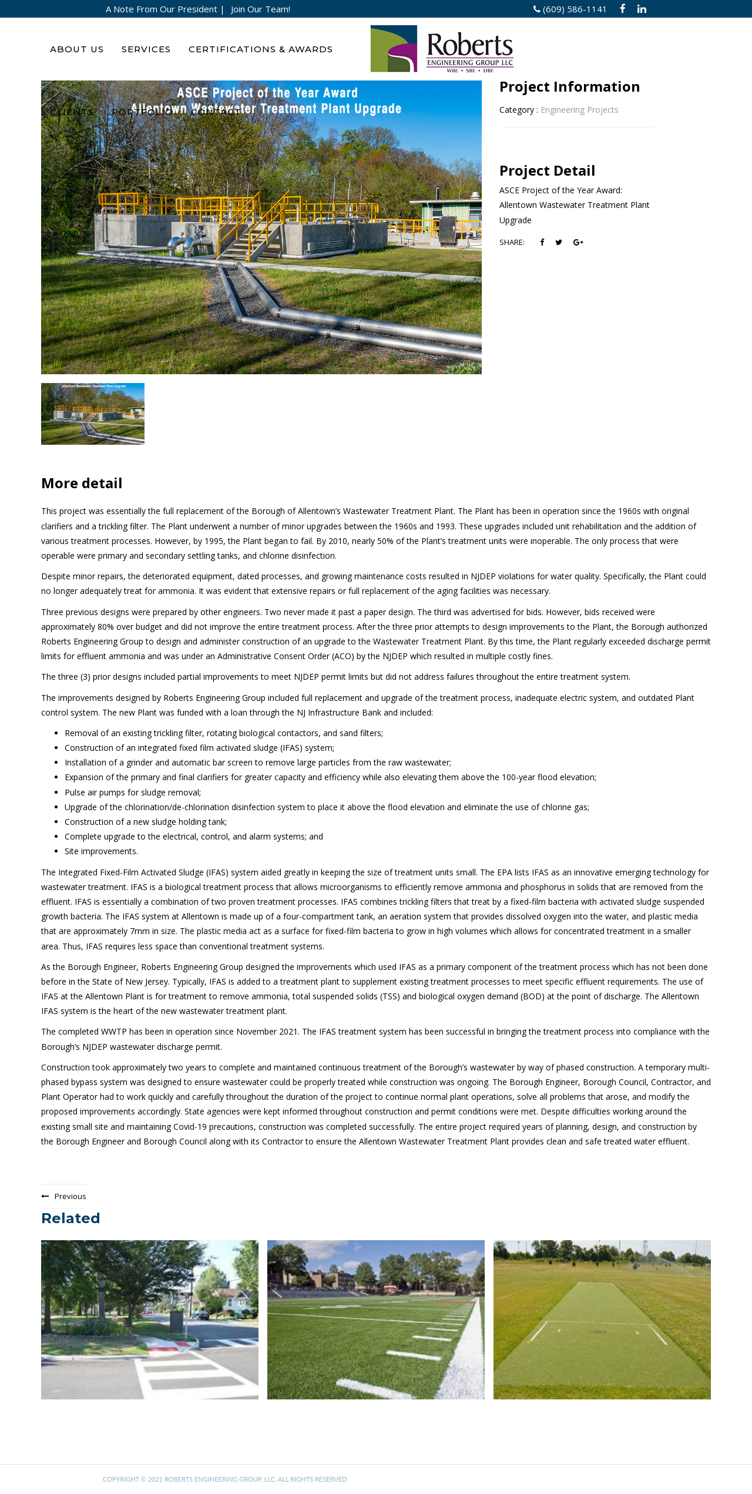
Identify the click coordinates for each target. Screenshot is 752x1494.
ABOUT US (77, 49)
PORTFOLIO (142, 111)
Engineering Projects (579, 109)
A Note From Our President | (165, 9)
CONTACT (216, 111)
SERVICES (146, 49)
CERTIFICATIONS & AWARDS (261, 49)
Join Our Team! (260, 9)
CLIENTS (72, 111)
